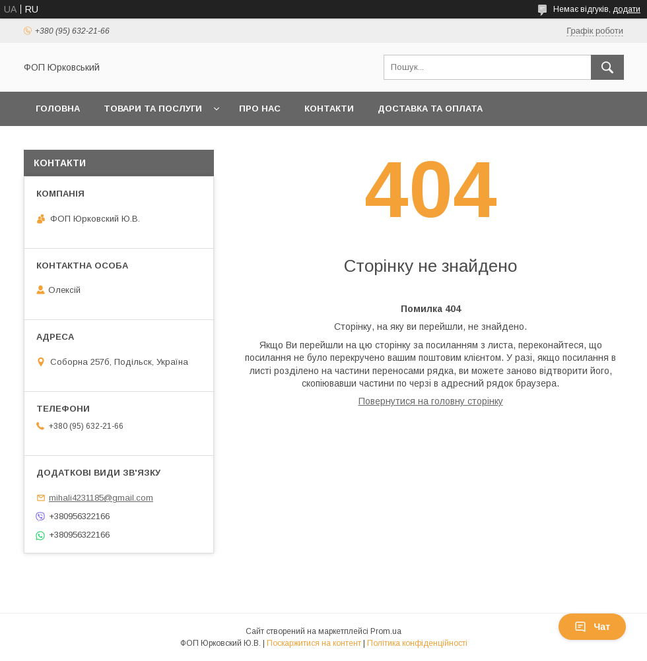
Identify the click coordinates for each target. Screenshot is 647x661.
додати (626, 9)
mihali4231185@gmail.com (101, 498)
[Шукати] (607, 67)
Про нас (260, 108)
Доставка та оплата (430, 108)
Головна (58, 108)
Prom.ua (385, 631)
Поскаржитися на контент (314, 643)
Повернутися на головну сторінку (430, 401)
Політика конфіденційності (417, 643)
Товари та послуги (153, 108)
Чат (592, 627)
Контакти (329, 108)
